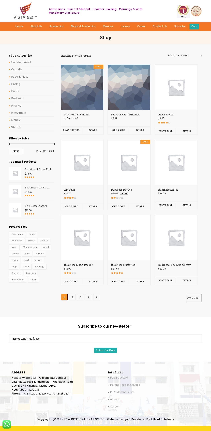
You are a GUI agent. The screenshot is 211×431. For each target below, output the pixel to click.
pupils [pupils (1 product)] (15, 260)
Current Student (79, 9)
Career (141, 26)
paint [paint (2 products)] (27, 253)
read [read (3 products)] (26, 260)
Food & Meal (19, 76)
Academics (57, 26)
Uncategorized (21, 62)
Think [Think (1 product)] (33, 279)
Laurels (125, 26)
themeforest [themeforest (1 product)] (18, 279)
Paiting (15, 84)
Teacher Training (105, 9)
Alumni (114, 399)
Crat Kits (16, 69)
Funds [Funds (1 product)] (31, 240)
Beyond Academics (83, 26)
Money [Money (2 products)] (15, 253)
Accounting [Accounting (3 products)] (18, 234)
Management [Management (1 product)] (30, 247)
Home (19, 26)
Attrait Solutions (162, 419)
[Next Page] (96, 297)
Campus (108, 26)
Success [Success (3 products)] (16, 273)
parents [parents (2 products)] (40, 253)
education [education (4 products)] (17, 240)
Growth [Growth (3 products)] (44, 240)
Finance (16, 105)
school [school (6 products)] (38, 260)
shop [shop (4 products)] (14, 266)
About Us (36, 26)
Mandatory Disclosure (64, 12)
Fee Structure (119, 377)
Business (17, 98)
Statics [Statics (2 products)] (25, 266)
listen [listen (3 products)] (14, 247)
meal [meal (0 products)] (46, 247)
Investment (18, 112)
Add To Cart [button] (118, 130)
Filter (16, 151)
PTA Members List (122, 392)
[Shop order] (185, 55)
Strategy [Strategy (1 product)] (39, 266)
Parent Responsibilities (125, 384)
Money (15, 120)
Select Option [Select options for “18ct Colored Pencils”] (71, 130)
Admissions (57, 9)
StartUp (16, 127)
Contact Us (160, 26)
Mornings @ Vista (130, 9)
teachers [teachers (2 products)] (31, 273)
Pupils (15, 91)
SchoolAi (179, 26)
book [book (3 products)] (32, 234)
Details (93, 130)
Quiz (194, 26)
